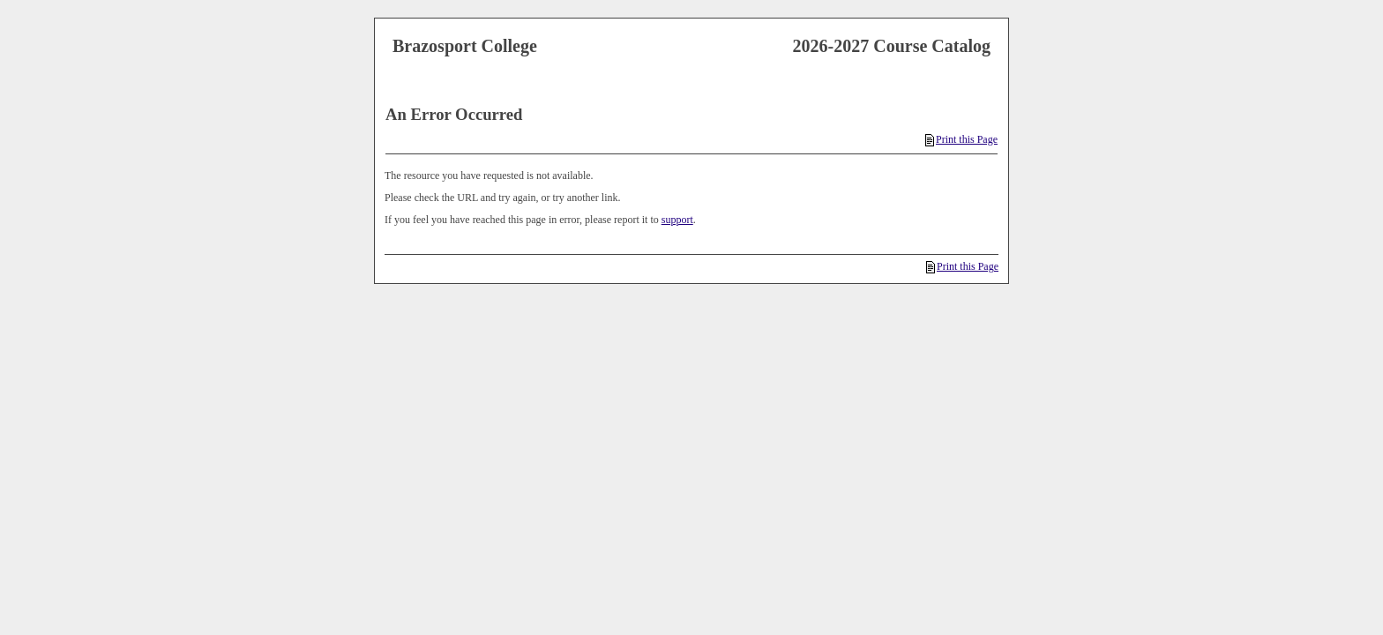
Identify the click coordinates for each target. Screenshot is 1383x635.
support (677, 219)
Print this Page (961, 139)
